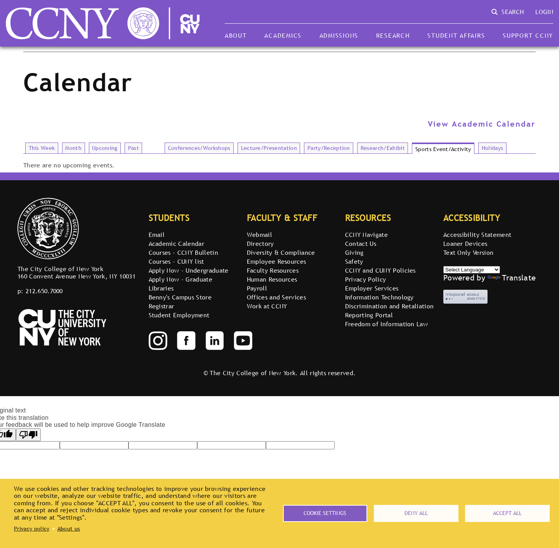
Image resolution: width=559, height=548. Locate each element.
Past (133, 147)
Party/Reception (328, 147)
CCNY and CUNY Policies (380, 270)
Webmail (259, 234)
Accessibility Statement (477, 234)
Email (157, 234)
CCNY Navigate (366, 234)
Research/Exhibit (383, 147)
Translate (512, 278)
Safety (354, 261)
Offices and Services (276, 297)
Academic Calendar (176, 243)
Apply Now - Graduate (180, 279)
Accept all (507, 513)
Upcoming (105, 147)
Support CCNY (528, 35)
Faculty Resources (273, 270)
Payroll (257, 288)
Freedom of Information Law (386, 324)
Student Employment (179, 315)
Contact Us (360, 243)
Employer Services (371, 288)
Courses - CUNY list (176, 261)
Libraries (161, 288)
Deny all (416, 513)
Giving (354, 252)
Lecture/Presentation (269, 147)
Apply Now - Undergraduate (189, 270)
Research (393, 35)
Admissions (338, 35)
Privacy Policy (365, 279)
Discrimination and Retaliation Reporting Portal (389, 310)
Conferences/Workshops (199, 147)
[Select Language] (471, 269)
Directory (260, 243)
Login (544, 11)
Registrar (161, 306)
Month (73, 147)
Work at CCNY (267, 306)
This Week (42, 147)
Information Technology (379, 297)
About (236, 35)
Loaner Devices (465, 243)
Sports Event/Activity (443, 149)
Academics (283, 35)
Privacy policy (31, 528)
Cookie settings (325, 513)
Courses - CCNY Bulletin (183, 252)
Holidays (492, 147)
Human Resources (272, 279)
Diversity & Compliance (281, 252)
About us (68, 528)
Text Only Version (468, 252)
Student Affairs (456, 35)
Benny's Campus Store (180, 297)
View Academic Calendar (482, 124)
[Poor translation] (28, 434)
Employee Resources (276, 261)
